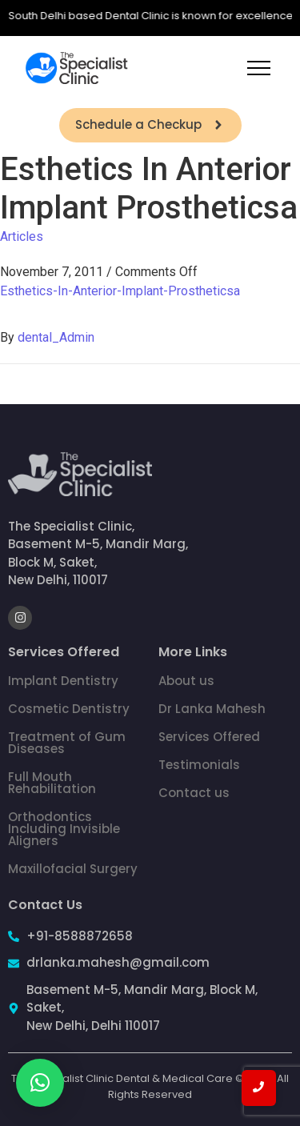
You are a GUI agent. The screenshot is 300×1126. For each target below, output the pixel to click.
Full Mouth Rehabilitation (52, 782)
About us (186, 680)
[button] (40, 1083)
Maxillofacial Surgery (73, 868)
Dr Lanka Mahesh (212, 708)
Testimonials (199, 764)
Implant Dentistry (63, 680)
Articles (21, 236)
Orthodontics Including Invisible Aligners (64, 828)
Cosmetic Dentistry (69, 708)
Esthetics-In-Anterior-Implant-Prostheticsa (120, 291)
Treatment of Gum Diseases (67, 742)
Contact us (194, 792)
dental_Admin (56, 337)
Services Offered (209, 736)
